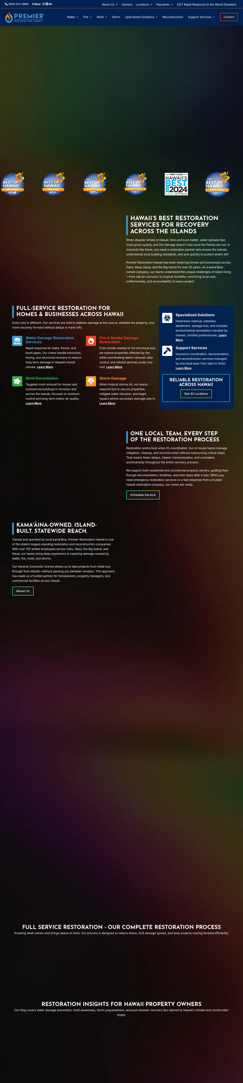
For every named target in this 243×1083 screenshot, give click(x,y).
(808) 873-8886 (17, 4)
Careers (127, 4)
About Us (110, 4)
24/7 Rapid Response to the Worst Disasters (206, 4)
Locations (144, 4)
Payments (164, 4)
